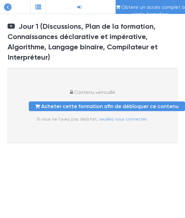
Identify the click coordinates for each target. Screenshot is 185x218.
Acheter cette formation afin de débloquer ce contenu (107, 106)
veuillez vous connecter (123, 119)
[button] (37, 7)
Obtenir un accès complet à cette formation (150, 9)
